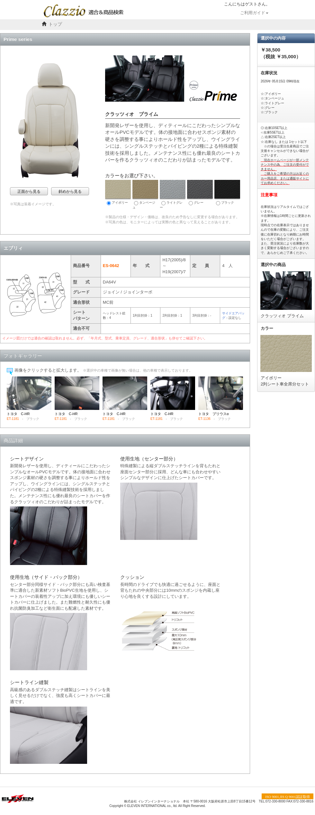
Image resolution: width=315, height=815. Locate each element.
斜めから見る (70, 191)
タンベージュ (145, 194)
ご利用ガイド (254, 13)
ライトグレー (172, 194)
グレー (200, 192)
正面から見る (28, 191)
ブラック (227, 192)
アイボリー (118, 192)
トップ (55, 24)
